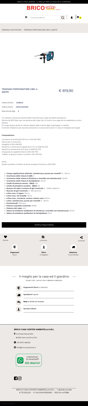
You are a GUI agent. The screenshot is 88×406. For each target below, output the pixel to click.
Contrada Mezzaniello (24, 334)
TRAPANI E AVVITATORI (11, 30)
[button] (62, 17)
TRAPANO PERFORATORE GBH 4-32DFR (40, 30)
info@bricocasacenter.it (26, 347)
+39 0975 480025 (23, 342)
